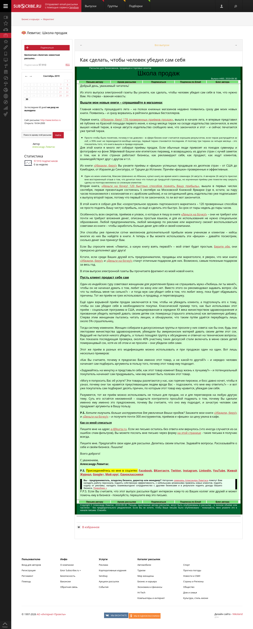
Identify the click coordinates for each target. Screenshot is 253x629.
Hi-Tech (141, 592)
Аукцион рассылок (109, 581)
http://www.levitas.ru (50, 120)
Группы (116, 4)
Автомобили (144, 564)
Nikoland (238, 614)
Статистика (33, 156)
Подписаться (47, 47)
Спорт (186, 564)
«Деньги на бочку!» (194, 214)
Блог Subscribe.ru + (70, 570)
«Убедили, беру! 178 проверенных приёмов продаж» (136, 119)
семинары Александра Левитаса (191, 480)
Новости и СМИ (191, 575)
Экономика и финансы (149, 587)
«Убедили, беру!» (105, 165)
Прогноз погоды (192, 570)
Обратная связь (69, 587)
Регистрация (28, 570)
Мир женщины (145, 575)
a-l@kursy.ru (119, 429)
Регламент (27, 575)
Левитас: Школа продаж (47, 32)
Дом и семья (190, 592)
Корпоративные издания (112, 570)
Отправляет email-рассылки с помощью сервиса (62, 6)
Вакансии (65, 581)
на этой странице (189, 433)
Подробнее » (100, 488)
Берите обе (222, 246)
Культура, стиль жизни (195, 598)
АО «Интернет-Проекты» (51, 614)
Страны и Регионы (193, 581)
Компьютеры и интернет (151, 598)
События (103, 587)
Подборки (139, 4)
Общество (188, 587)
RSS (67, 64)
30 (27, 99)
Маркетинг (48, 19)
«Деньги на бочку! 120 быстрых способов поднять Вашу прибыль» (150, 186)
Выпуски (94, 4)
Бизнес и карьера (30, 19)
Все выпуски (162, 45)
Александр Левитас (43, 146)
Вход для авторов (31, 564)
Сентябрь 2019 (51, 76)
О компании (67, 564)
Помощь (26, 581)
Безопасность (67, 575)
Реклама (103, 564)
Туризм (141, 570)
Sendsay (103, 575)
